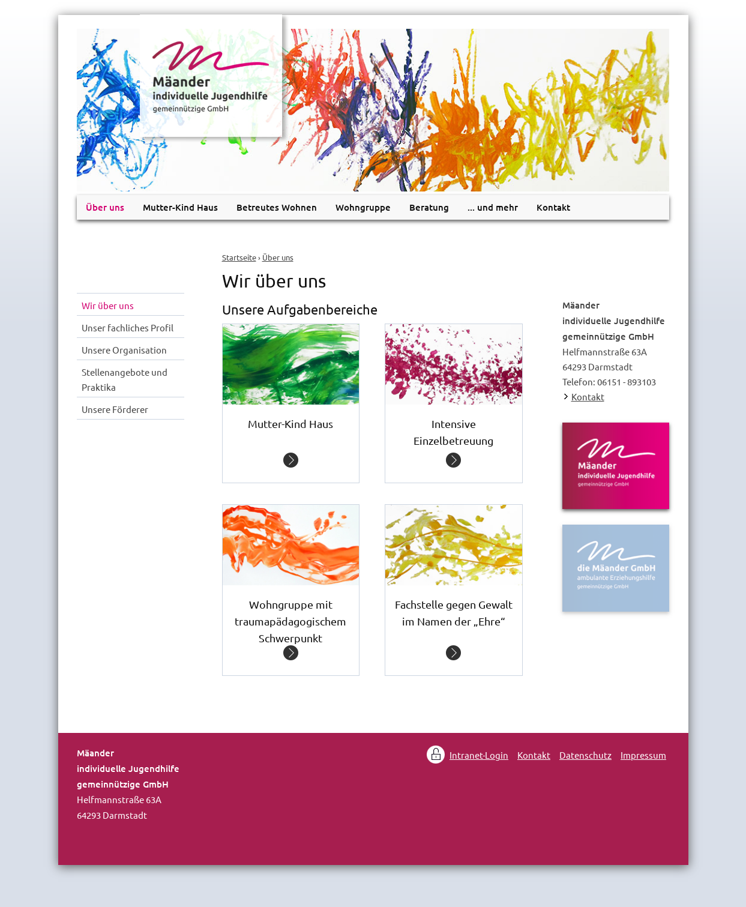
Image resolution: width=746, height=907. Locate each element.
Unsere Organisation (124, 349)
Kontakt (553, 207)
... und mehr (493, 207)
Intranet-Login (479, 755)
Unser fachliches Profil (127, 327)
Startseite (239, 257)
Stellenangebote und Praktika (124, 379)
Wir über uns (108, 305)
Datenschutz (585, 755)
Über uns (277, 257)
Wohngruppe (363, 207)
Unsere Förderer (115, 409)
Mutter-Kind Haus (180, 207)
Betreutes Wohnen (276, 207)
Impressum (643, 755)
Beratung (429, 207)
